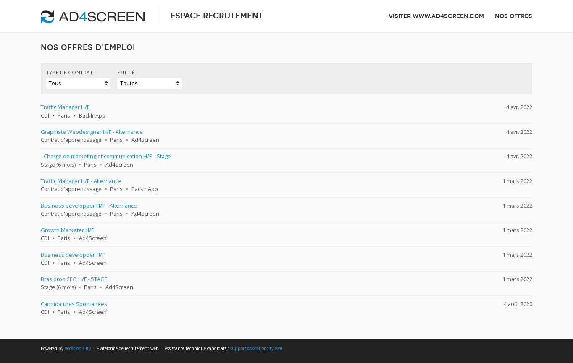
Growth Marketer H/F (67, 230)
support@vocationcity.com (256, 348)
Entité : (127, 72)
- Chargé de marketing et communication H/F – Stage (106, 156)
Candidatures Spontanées (74, 304)
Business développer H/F (73, 255)
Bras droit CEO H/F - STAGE (74, 279)
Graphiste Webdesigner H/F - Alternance (92, 132)
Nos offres (513, 16)
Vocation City (78, 348)
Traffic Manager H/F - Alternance (81, 181)
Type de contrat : (71, 72)
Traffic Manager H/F (65, 107)
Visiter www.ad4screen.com (436, 16)
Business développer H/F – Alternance (89, 205)
